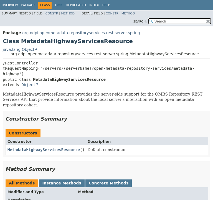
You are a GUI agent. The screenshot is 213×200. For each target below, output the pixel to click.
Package (28, 5)
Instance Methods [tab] (61, 183)
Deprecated (76, 5)
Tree (58, 5)
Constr (51, 13)
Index (94, 5)
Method (68, 13)
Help (106, 5)
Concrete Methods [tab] (109, 183)
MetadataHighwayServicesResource (43, 150)
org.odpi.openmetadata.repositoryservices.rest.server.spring (81, 33)
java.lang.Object (18, 49)
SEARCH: (140, 21)
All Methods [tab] (22, 183)
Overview (10, 5)
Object (28, 84)
